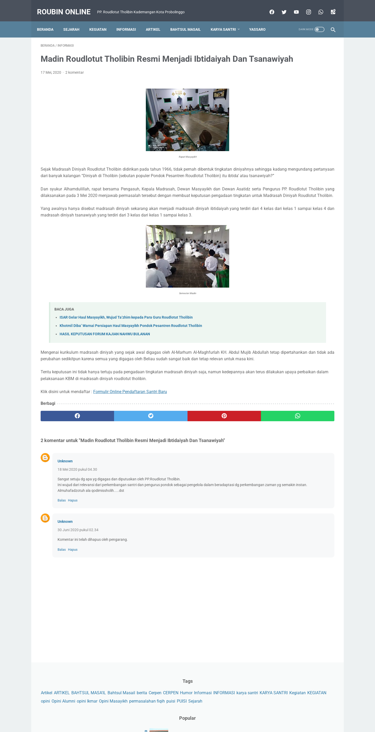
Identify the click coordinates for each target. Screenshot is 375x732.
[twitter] (279, 9)
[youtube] (292, 9)
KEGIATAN (266, 107)
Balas (62, 559)
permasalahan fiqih (304, 115)
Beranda (49, 25)
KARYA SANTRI (294, 99)
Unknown (65, 514)
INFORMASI (300, 91)
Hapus (73, 559)
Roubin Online (67, 5)
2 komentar (74, 93)
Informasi (130, 25)
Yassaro (49, 36)
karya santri (267, 99)
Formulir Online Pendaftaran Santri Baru (130, 444)
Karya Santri (227, 25)
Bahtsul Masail (189, 25)
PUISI (261, 124)
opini (281, 107)
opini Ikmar (323, 107)
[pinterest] (163, 469)
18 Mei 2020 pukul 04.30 (77, 522)
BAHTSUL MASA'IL (304, 75)
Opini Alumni (299, 107)
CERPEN (319, 83)
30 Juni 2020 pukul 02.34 (78, 589)
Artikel (156, 25)
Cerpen (304, 83)
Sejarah (75, 25)
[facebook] (267, 9)
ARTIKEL (277, 75)
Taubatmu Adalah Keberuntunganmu (295, 247)
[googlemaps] (328, 9)
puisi (328, 115)
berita (291, 83)
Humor (263, 91)
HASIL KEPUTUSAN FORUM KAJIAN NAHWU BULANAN (105, 374)
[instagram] (304, 9)
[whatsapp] (316, 9)
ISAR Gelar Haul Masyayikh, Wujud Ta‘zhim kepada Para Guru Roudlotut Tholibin (126, 357)
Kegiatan (101, 25)
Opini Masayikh (271, 115)
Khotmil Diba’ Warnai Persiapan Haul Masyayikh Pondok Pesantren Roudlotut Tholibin (131, 366)
